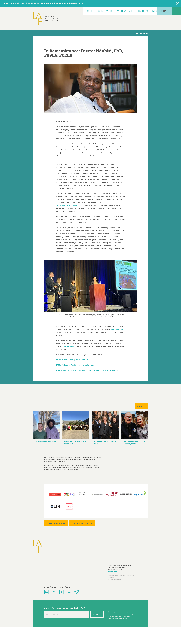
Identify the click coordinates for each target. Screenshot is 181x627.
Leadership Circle (56, 523)
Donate (164, 11)
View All (141, 406)
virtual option (117, 329)
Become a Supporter (82, 523)
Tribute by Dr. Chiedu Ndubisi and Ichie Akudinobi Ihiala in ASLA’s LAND (87, 370)
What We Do (106, 11)
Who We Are (125, 11)
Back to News (141, 33)
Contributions (68, 346)
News (155, 11)
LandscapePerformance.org (68, 205)
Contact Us (112, 571)
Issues (90, 11)
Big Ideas (143, 11)
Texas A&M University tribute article (72, 360)
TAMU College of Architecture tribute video (75, 365)
